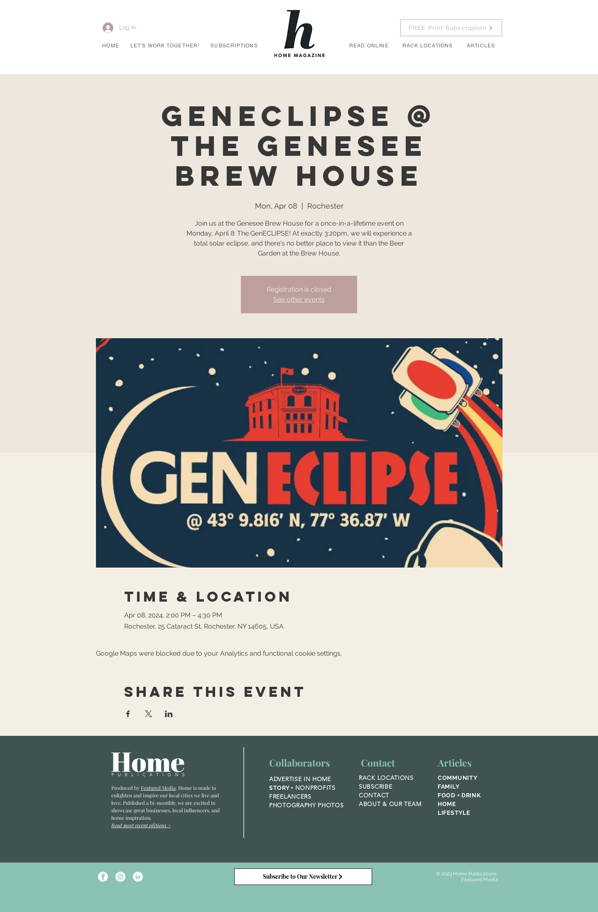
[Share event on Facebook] (128, 713)
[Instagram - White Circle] (120, 877)
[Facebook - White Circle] (103, 877)
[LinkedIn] (138, 877)
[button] (165, 46)
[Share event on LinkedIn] (169, 713)
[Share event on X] (148, 713)
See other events (299, 299)
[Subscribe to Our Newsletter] (303, 876)
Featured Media (158, 787)
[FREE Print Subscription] (451, 28)
